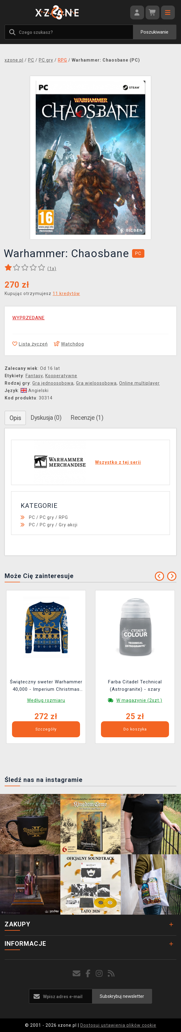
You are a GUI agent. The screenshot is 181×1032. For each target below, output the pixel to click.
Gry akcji (68, 524)
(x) (51, 268)
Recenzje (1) (86, 417)
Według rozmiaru (46, 700)
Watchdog (69, 344)
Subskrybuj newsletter (122, 996)
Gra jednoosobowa (53, 383)
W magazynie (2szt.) (139, 700)
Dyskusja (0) (45, 417)
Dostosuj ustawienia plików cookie (118, 1025)
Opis (15, 418)
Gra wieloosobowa (96, 383)
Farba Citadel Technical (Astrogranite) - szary (135, 685)
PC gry (47, 517)
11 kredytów (66, 293)
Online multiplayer (139, 383)
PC (32, 517)
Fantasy (34, 375)
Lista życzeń (30, 344)
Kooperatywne (61, 375)
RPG (63, 517)
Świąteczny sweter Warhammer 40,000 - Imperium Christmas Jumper (46, 686)
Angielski (35, 390)
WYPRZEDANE (28, 318)
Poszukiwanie (154, 32)
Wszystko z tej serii (118, 462)
